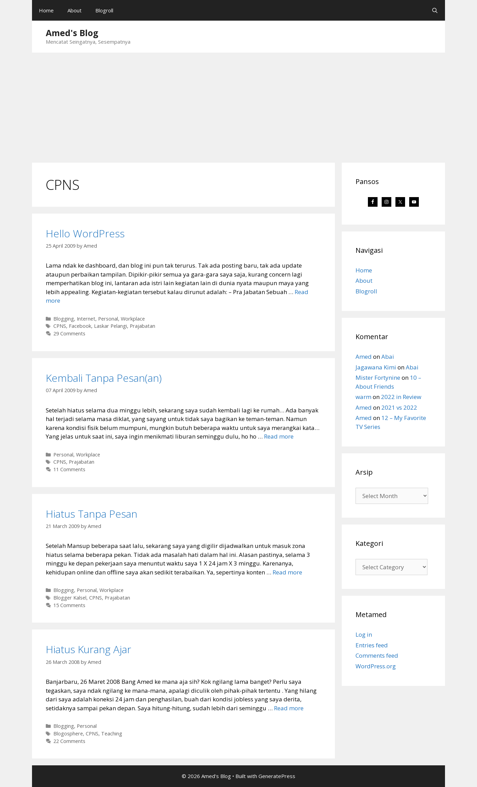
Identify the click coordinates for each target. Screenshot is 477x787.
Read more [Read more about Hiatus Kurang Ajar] (289, 708)
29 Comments (69, 333)
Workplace (133, 318)
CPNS (59, 326)
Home (46, 10)
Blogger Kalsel (69, 597)
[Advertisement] (238, 104)
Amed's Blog (72, 33)
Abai (387, 356)
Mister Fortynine (378, 377)
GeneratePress (276, 776)
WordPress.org (376, 666)
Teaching (111, 733)
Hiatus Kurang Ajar (88, 649)
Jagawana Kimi (376, 367)
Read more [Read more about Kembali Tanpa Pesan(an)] (279, 436)
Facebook (80, 326)
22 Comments (69, 741)
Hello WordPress (85, 233)
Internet (86, 318)
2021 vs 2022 (399, 407)
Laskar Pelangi (110, 326)
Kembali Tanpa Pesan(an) (104, 378)
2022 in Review (401, 397)
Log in (364, 634)
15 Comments (69, 605)
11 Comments (69, 469)
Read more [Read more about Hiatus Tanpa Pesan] (287, 572)
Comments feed (377, 655)
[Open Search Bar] (435, 10)
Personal (108, 318)
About (74, 10)
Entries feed (372, 645)
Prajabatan (142, 326)
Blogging (63, 318)
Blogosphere (68, 733)
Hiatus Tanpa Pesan (91, 514)
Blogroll (104, 10)
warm (363, 397)
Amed (364, 356)
